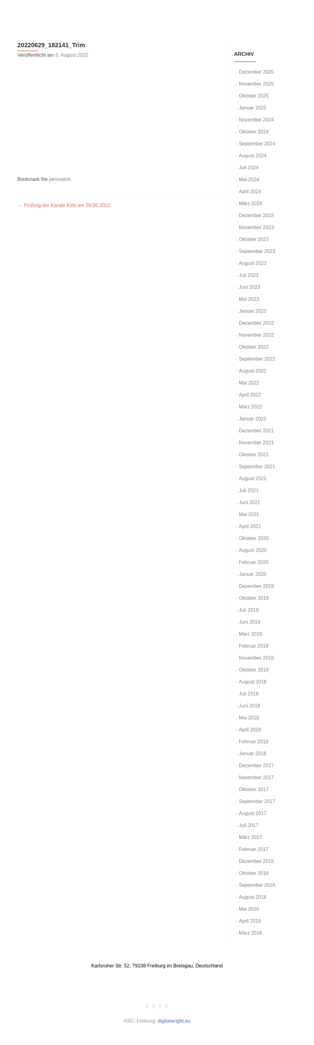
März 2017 (250, 837)
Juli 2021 (248, 490)
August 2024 (252, 155)
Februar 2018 (253, 741)
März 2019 (250, 634)
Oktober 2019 (254, 598)
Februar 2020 (253, 562)
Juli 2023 (248, 275)
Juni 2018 (249, 705)
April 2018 (250, 729)
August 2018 (252, 681)
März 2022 (250, 406)
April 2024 (250, 191)
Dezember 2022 (256, 323)
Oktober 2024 (254, 131)
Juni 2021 (249, 502)
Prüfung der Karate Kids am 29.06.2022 (63, 205)
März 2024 (250, 203)
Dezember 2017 (256, 765)
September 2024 (257, 143)
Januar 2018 (252, 753)
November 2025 (256, 83)
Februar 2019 (253, 646)
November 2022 (256, 335)
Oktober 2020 (254, 538)
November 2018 (256, 657)
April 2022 (250, 394)
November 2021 (256, 442)
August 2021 (252, 478)
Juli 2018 (248, 693)
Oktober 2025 (254, 95)
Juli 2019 (248, 610)
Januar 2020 (252, 574)
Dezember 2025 (256, 72)
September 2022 (257, 359)
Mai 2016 (249, 909)
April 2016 (250, 921)
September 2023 (257, 251)
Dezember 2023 (256, 215)
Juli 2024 (248, 167)
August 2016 (252, 897)
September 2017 (257, 801)
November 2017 (256, 777)
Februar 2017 (253, 849)
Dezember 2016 (256, 861)
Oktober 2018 (254, 669)
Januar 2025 (252, 107)
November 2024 (256, 119)
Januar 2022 (252, 418)
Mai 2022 (249, 382)
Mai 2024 (249, 179)
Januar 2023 (252, 311)
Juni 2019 (249, 622)
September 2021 (257, 466)
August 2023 (252, 263)
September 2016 (257, 885)
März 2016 (250, 933)
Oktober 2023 (254, 239)
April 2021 (250, 526)
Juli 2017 (248, 825)
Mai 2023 (249, 299)
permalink (59, 179)
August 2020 (252, 550)
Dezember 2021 (256, 430)
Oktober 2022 (254, 347)
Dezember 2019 (256, 586)
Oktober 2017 (254, 789)
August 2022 (252, 370)
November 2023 (256, 227)
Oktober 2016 (254, 873)
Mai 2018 (249, 717)
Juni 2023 (249, 287)
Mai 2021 (249, 514)
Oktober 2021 (254, 454)
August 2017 (252, 813)
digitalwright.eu (174, 1021)
